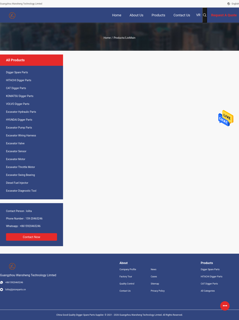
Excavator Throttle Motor (20, 167)
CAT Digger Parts (16, 88)
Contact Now (31, 237)
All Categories (208, 291)
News (153, 269)
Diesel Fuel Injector (17, 182)
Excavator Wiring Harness (21, 135)
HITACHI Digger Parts (18, 80)
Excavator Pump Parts (19, 127)
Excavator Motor (15, 159)
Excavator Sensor (16, 151)
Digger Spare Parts (17, 72)
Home (107, 37)
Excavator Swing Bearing (20, 174)
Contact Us (125, 291)
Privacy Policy (158, 291)
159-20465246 (34, 218)
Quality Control (127, 283)
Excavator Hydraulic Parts (21, 111)
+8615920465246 (30, 226)
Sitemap (155, 283)
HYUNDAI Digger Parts (19, 119)
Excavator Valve (15, 143)
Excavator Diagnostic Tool (21, 190)
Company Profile (128, 269)
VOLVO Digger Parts (17, 103)
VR (198, 15)
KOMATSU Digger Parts (19, 96)
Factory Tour (126, 276)
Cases (154, 276)
